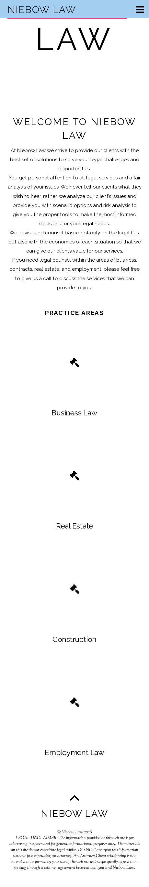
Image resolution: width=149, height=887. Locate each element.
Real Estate (74, 526)
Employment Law (74, 752)
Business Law (74, 413)
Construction (74, 639)
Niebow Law (72, 832)
